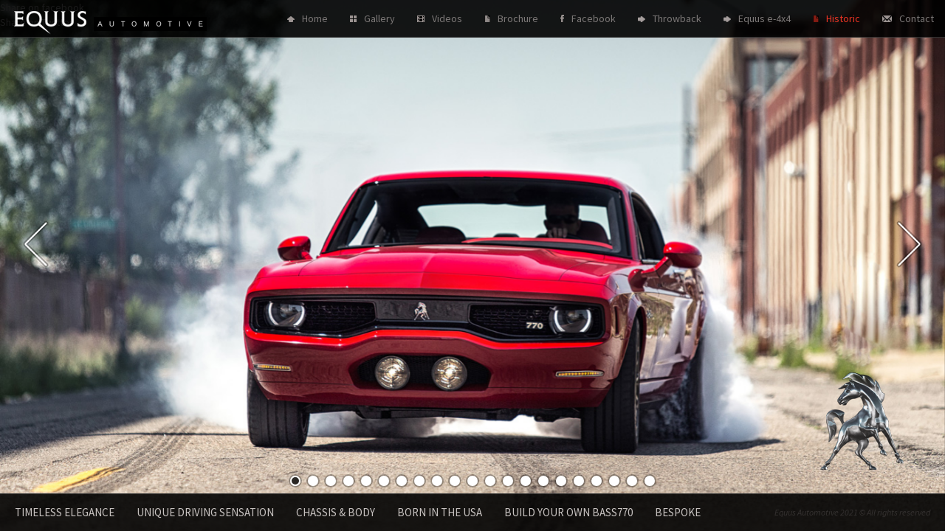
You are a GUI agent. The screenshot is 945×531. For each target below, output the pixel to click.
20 (632, 481)
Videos (447, 18)
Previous (35, 244)
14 (525, 481)
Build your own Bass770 (568, 512)
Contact (916, 18)
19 (614, 481)
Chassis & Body (335, 512)
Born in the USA (439, 512)
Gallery (379, 18)
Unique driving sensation (205, 512)
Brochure (518, 18)
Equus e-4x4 (764, 18)
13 (508, 481)
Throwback (677, 18)
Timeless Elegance (64, 512)
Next (909, 244)
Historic (843, 18)
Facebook (593, 18)
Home (315, 18)
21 (650, 481)
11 (472, 481)
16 (561, 481)
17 (579, 481)
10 (455, 481)
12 (490, 481)
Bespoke (678, 512)
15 (543, 481)
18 (596, 481)
